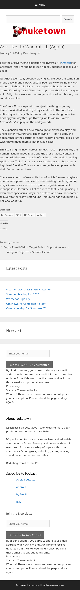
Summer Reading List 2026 (22, 294)
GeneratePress (56, 585)
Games (15, 242)
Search (68, 19)
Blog (6, 242)
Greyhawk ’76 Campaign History (25, 303)
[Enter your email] (28, 353)
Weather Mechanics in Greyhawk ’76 (28, 289)
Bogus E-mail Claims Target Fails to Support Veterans (36, 247)
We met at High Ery (18, 299)
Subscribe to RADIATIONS (25, 535)
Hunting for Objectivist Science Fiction (27, 252)
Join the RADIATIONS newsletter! (29, 365)
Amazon (66, 62)
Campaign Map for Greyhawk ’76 (26, 308)
